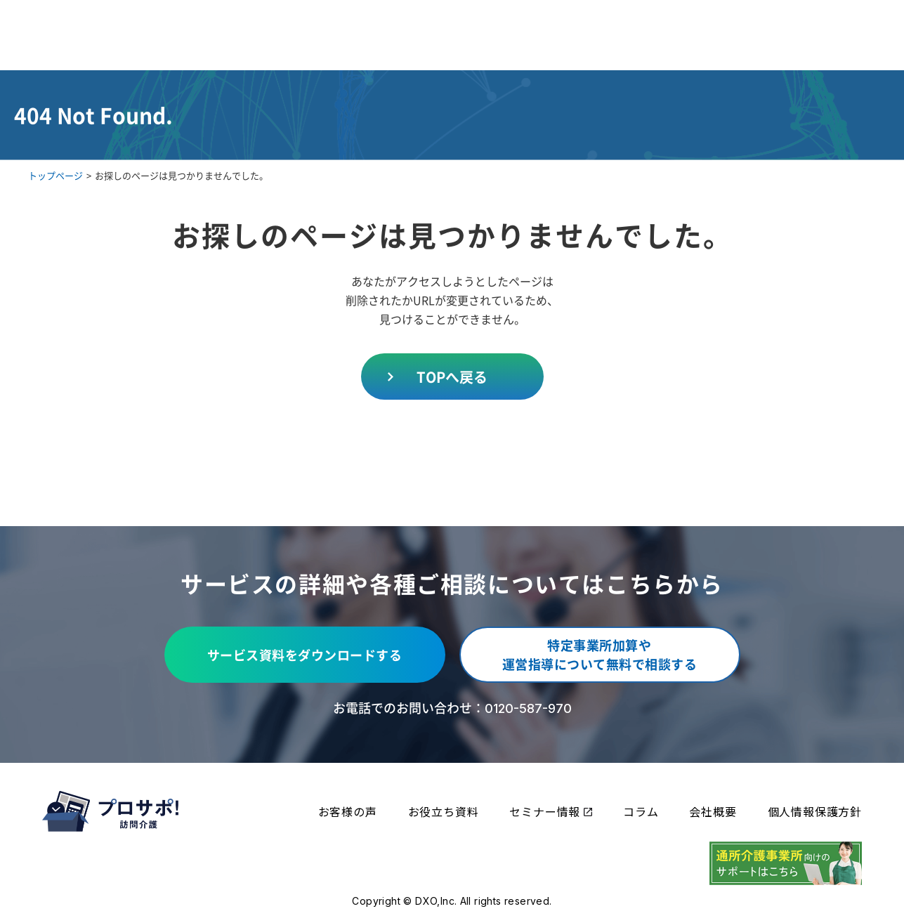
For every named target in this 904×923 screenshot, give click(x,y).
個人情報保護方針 (815, 811)
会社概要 (712, 811)
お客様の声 (347, 811)
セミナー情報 (550, 811)
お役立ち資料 (443, 811)
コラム (640, 811)
